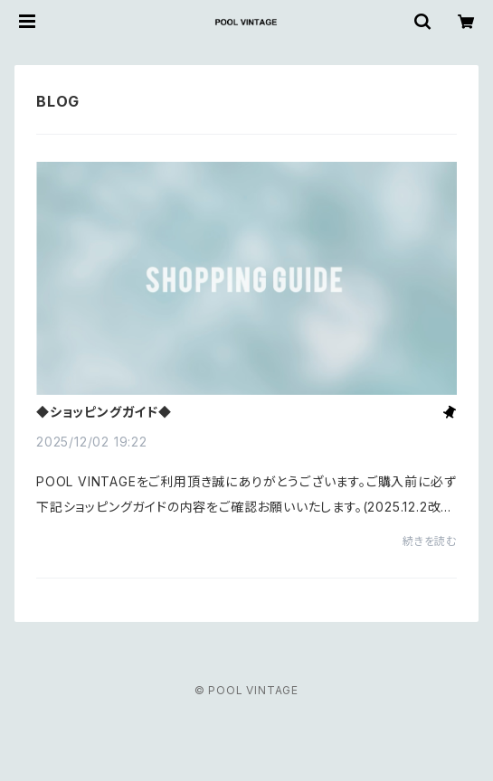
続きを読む (430, 541)
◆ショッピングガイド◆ (104, 412)
